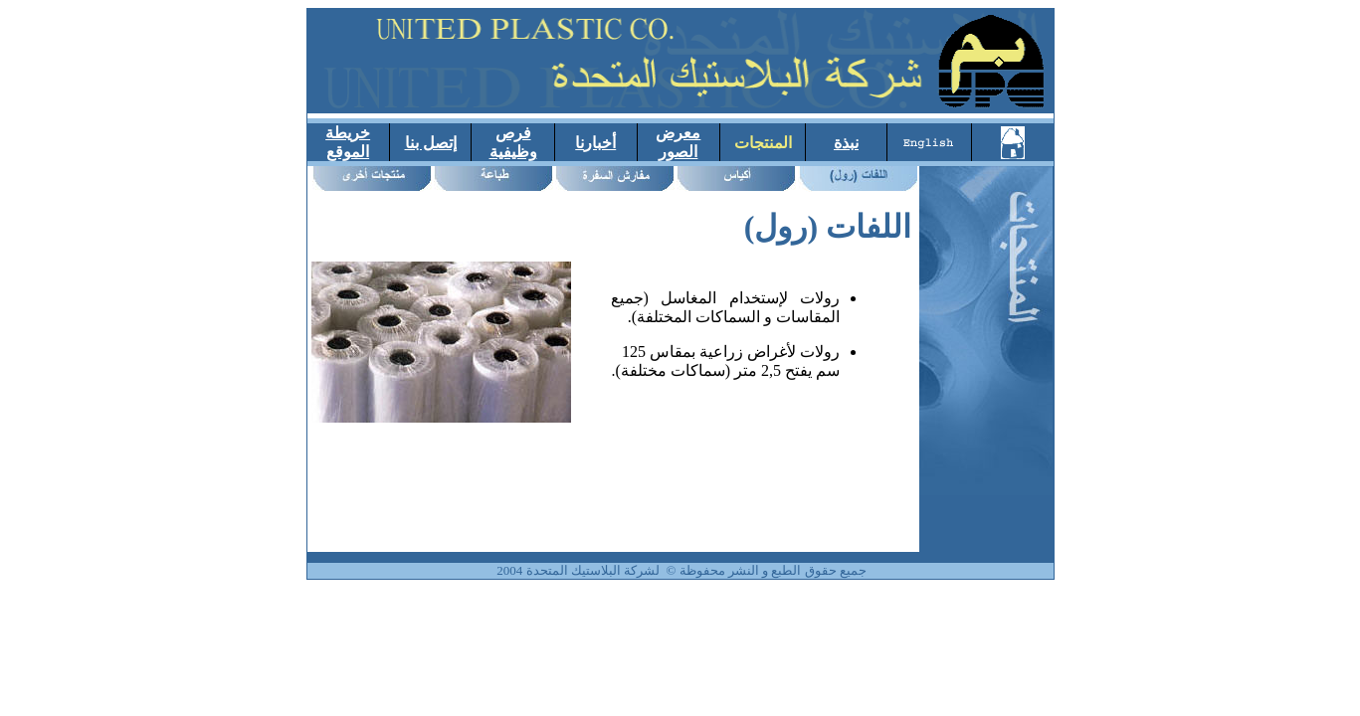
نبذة (846, 142)
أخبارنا (595, 142)
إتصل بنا (431, 142)
